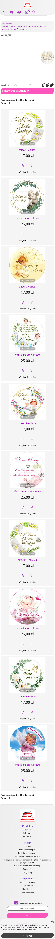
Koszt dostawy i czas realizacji (27, 865)
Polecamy (27, 833)
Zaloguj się (27, 869)
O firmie (27, 846)
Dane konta (27, 889)
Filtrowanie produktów (15, 91)
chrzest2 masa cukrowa (27, 764)
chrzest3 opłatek (27, 286)
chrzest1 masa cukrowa (27, 218)
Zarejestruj (27, 872)
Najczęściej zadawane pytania (27, 856)
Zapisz (27, 915)
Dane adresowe (27, 892)
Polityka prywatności (27, 853)
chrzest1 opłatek (27, 149)
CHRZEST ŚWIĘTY (9, 29)
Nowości (27, 830)
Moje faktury (27, 885)
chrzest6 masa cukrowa (27, 628)
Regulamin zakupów (27, 849)
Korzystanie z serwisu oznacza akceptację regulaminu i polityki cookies (27, 861)
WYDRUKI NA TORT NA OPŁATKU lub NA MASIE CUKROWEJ (25, 26)
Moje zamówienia (27, 882)
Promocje (27, 836)
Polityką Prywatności (8, 927)
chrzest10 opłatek (27, 559)
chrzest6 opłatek (27, 696)
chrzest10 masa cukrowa (27, 491)
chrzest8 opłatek (27, 423)
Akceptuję (27, 935)
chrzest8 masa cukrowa (27, 354)
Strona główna (7, 23)
